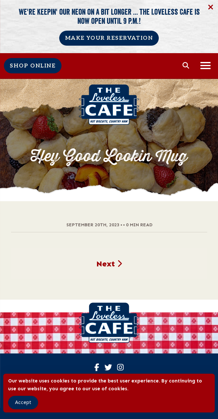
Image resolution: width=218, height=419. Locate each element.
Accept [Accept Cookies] (23, 402)
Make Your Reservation (109, 38)
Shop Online (33, 66)
